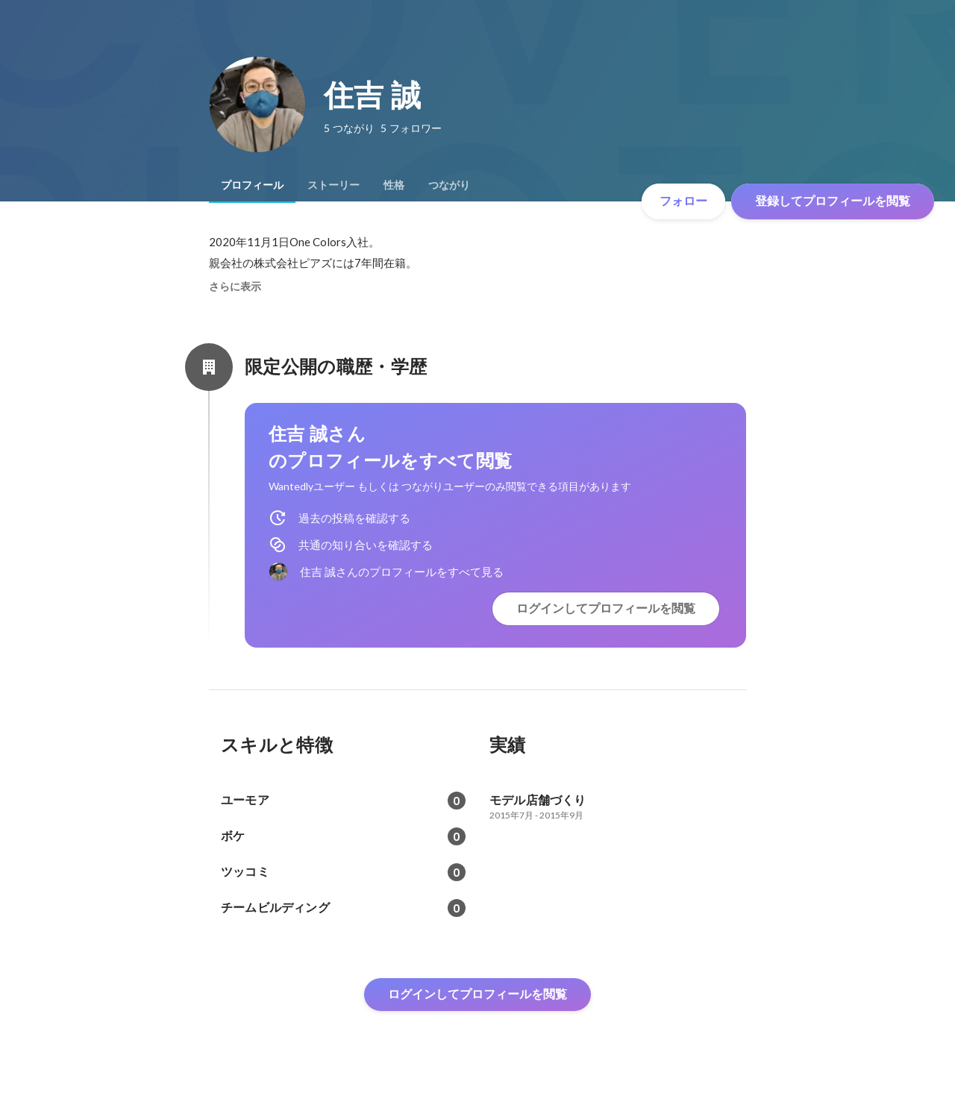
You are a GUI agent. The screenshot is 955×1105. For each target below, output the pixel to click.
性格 (393, 185)
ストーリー (333, 185)
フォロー (683, 201)
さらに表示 (235, 286)
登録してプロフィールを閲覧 (832, 201)
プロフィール (252, 185)
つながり (449, 185)
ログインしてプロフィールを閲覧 (605, 608)
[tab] (252, 185)
